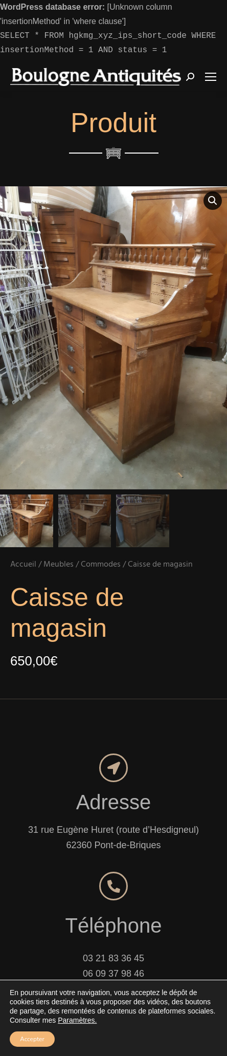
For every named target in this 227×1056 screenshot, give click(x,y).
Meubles (58, 542)
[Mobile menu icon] (211, 77)
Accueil (23, 542)
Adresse (113, 780)
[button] (212, 200)
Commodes (101, 542)
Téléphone (113, 903)
